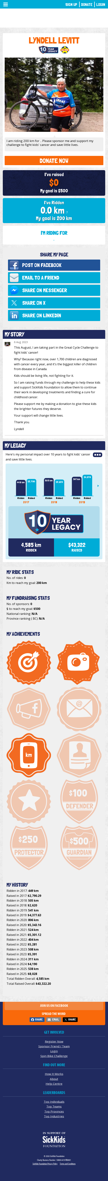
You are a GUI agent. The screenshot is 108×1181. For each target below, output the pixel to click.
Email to (40, 277)
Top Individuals (54, 1101)
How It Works (54, 1074)
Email (55, 1019)
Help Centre (54, 1083)
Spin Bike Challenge (54, 1056)
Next (99, 485)
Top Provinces (54, 1111)
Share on (44, 290)
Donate (86, 4)
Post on (41, 265)
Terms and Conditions (68, 1163)
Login (100, 4)
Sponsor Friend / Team (54, 1046)
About (54, 1079)
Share (39, 1019)
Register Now (54, 1041)
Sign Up (71, 4)
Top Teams (54, 1106)
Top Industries (54, 1116)
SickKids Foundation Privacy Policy (45, 1163)
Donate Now (54, 160)
